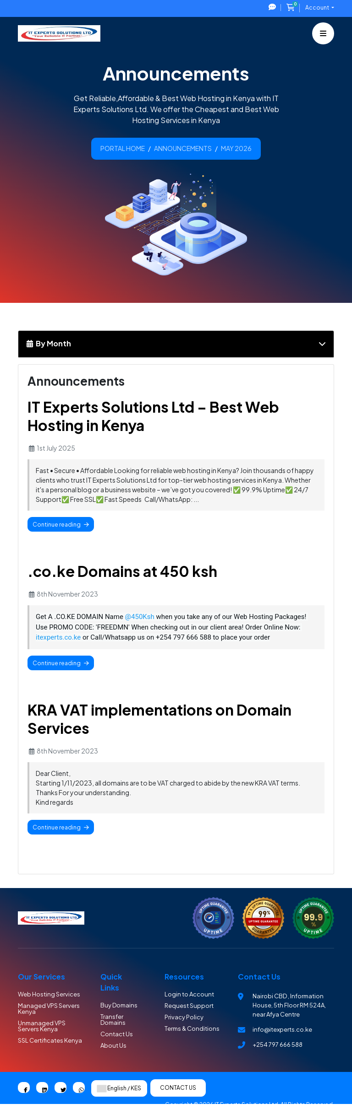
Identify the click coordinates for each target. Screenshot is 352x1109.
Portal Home (122, 148)
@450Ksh (139, 617)
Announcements (183, 148)
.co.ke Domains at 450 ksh (122, 571)
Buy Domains (119, 1005)
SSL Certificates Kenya (50, 1040)
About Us (113, 1045)
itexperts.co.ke (58, 637)
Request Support (189, 1005)
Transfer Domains (113, 1019)
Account (317, 7)
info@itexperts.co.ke (282, 1029)
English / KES (119, 1088)
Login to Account (189, 994)
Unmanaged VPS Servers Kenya (42, 1026)
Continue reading (61, 524)
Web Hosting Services (49, 994)
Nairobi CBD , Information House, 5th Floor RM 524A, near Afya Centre (289, 1005)
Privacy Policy (184, 1017)
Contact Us (116, 1034)
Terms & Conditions (192, 1028)
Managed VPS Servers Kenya (49, 1008)
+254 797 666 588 (277, 1044)
